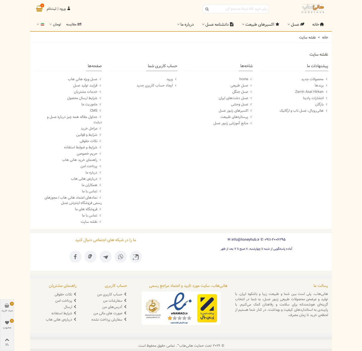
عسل (297, 24)
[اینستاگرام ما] (136, 257)
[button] (40, 24)
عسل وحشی (242, 104)
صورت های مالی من (110, 313)
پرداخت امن (91, 166)
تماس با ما (92, 191)
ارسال (70, 307)
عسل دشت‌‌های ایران (236, 98)
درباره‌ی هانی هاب (86, 179)
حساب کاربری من (112, 294)
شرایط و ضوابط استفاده (83, 147)
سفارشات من (115, 301)
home (246, 79)
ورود (171, 79)
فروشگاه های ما (88, 209)
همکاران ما (92, 185)
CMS (96, 111)
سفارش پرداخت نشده (109, 320)
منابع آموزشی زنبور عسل (233, 123)
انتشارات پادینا (315, 98)
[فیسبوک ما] (75, 257)
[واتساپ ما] (121, 257)
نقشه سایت (91, 222)
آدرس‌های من (114, 307)
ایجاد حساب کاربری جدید (157, 85)
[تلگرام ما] (106, 257)
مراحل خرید (91, 128)
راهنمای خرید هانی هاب (82, 160)
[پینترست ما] (90, 257)
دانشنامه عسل (219, 24)
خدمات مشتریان (88, 92)
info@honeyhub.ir (243, 240)
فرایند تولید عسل (87, 85)
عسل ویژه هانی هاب (85, 79)
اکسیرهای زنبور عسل (236, 111)
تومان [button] (55, 24)
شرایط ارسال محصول (84, 98)
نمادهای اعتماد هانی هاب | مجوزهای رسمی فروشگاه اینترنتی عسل (73, 200)
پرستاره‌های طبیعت (236, 117)
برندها (321, 85)
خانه (318, 24)
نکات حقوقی (91, 141)
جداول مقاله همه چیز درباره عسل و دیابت (74, 119)
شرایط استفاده (64, 313)
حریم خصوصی (89, 154)
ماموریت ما (91, 104)
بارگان (321, 104)
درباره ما (187, 24)
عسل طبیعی (242, 85)
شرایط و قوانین (89, 135)
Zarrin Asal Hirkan (311, 92)
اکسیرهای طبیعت (262, 24)
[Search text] (240, 9)
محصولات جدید (314, 79)
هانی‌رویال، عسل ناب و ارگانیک (304, 111)
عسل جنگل (242, 92)
